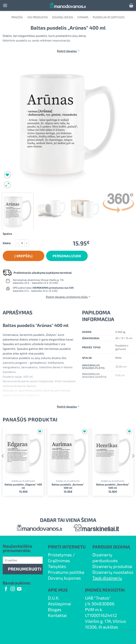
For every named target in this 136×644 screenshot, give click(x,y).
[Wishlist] (7, 174)
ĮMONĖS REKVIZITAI (105, 589)
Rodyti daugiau (68, 51)
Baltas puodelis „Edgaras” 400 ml (23, 486)
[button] (5, 5)
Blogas (54, 609)
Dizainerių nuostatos (112, 572)
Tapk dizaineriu (107, 578)
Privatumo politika (66, 572)
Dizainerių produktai (112, 566)
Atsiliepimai (59, 603)
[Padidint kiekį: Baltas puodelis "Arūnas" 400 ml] (27, 243)
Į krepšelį (23, 256)
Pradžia (17, 17)
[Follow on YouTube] (19, 589)
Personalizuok (67, 256)
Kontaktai (57, 615)
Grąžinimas (59, 560)
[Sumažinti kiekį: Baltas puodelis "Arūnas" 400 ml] (17, 243)
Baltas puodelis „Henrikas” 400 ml (112, 486)
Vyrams (82, 17)
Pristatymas (60, 554)
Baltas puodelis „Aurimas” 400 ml (68, 486)
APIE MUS (58, 589)
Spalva (7, 233)
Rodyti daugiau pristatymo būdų (68, 296)
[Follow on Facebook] (6, 589)
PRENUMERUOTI (24, 568)
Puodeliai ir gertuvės (109, 17)
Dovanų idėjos (62, 17)
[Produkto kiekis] (22, 243)
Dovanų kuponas (64, 578)
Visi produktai (37, 17)
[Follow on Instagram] (12, 589)
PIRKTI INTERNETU (67, 546)
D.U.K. (54, 597)
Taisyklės (57, 566)
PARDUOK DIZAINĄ (111, 546)
